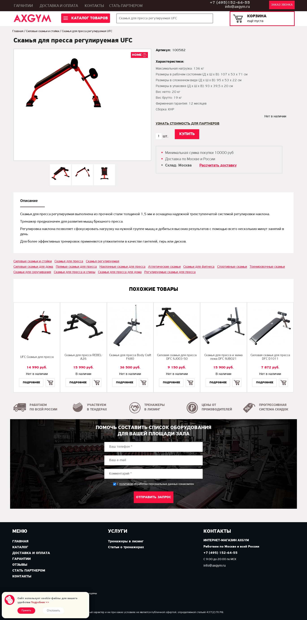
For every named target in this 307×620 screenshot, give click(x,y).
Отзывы (19, 565)
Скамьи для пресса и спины (74, 272)
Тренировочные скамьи (267, 267)
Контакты (94, 6)
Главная (17, 31)
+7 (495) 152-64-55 (220, 553)
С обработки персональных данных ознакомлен (155, 484)
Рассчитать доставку (218, 165)
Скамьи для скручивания (32, 272)
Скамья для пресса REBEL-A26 (83, 357)
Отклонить (53, 610)
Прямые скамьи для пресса (76, 267)
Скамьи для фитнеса (198, 267)
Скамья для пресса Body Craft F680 (130, 357)
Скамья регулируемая (102, 261)
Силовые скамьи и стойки (42, 31)
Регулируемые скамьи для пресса (170, 272)
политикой (126, 484)
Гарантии (23, 6)
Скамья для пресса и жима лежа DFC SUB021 (223, 357)
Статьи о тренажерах (126, 547)
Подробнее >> (40, 602)
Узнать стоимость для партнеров (187, 123)
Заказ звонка (282, 5)
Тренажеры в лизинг (125, 541)
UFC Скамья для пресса (37, 357)
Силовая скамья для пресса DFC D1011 (270, 357)
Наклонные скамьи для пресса (122, 267)
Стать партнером (126, 6)
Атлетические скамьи (164, 267)
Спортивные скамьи (232, 267)
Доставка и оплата (59, 6)
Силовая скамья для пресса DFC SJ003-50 (177, 357)
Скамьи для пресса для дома (120, 272)
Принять (26, 610)
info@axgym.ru (237, 7)
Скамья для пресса (68, 261)
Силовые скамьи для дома (33, 267)
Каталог (20, 547)
